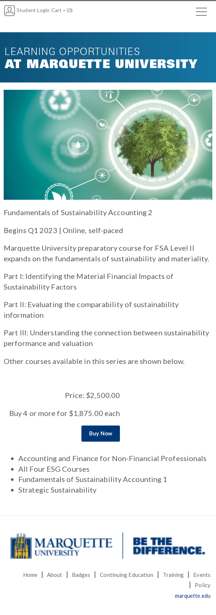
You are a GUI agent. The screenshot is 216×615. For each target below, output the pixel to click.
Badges (81, 574)
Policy (202, 585)
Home (30, 574)
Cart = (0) (62, 10)
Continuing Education (126, 574)
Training (173, 574)
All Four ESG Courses (53, 468)
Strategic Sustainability (57, 489)
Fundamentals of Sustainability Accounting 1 (92, 479)
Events (201, 574)
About (54, 574)
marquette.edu (192, 595)
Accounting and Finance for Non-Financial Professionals (112, 458)
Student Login (27, 10)
